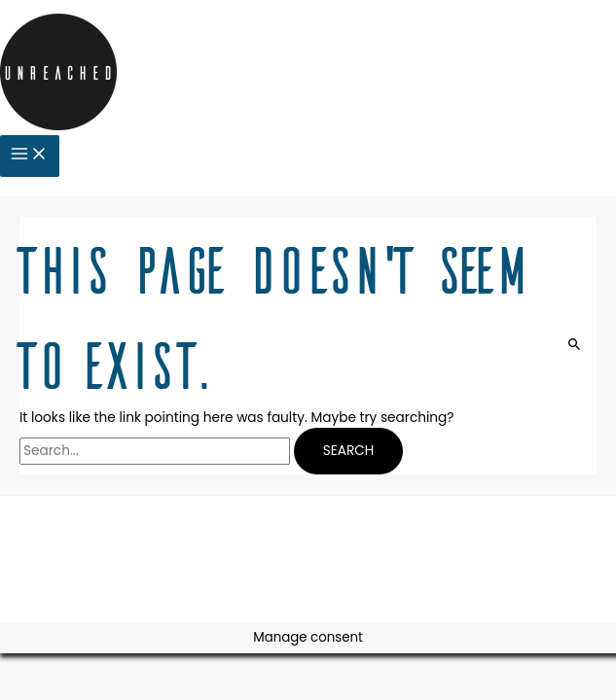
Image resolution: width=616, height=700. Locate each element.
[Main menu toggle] (29, 156)
